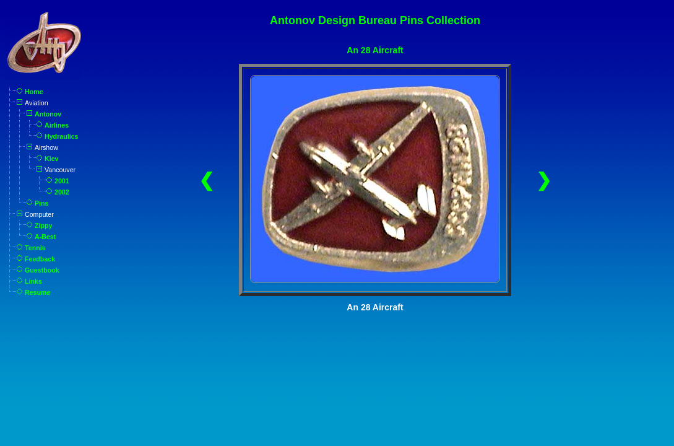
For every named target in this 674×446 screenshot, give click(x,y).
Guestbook (42, 270)
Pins (42, 203)
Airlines (57, 125)
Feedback (40, 259)
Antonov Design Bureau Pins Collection (375, 20)
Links (33, 281)
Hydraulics (62, 136)
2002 (61, 192)
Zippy (43, 225)
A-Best (45, 236)
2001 (61, 181)
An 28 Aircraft (375, 50)
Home (34, 91)
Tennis (35, 247)
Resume (37, 292)
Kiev (52, 158)
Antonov (48, 114)
